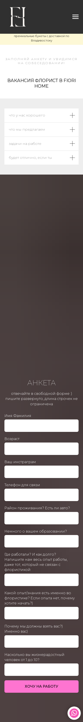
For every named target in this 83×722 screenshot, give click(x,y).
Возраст (11, 439)
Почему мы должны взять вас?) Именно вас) (33, 628)
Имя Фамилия (17, 416)
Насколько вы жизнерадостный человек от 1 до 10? (34, 657)
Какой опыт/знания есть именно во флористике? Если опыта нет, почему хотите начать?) (39, 598)
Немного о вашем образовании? (35, 531)
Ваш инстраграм (20, 462)
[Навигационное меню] (75, 17)
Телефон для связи (22, 485)
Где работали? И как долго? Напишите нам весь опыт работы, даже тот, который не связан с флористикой (36, 562)
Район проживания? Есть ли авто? (37, 508)
